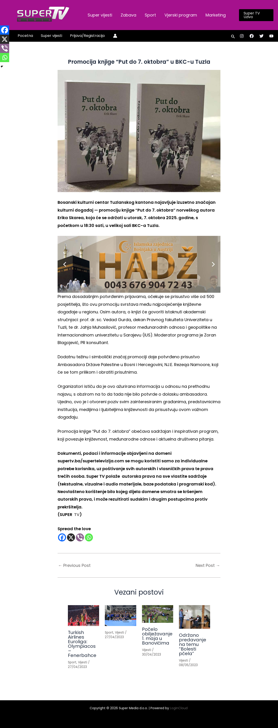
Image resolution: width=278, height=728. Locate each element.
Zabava (128, 15)
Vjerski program (180, 15)
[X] (71, 537)
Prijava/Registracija (86, 35)
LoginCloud (179, 708)
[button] (255, 15)
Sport (149, 15)
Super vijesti (99, 15)
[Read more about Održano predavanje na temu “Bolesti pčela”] (194, 617)
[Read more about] (120, 615)
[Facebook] (252, 36)
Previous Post (74, 565)
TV (76, 514)
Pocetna (25, 35)
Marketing (214, 15)
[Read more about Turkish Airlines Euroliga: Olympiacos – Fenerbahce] (83, 615)
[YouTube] (271, 36)
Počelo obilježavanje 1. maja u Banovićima (157, 636)
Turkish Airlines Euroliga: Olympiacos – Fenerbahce (82, 644)
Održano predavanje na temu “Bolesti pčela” (192, 644)
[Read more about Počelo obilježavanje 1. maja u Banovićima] (157, 614)
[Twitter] (261, 36)
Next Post (208, 565)
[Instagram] (242, 36)
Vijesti (82, 662)
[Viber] (80, 537)
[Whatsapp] (89, 537)
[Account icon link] (114, 36)
